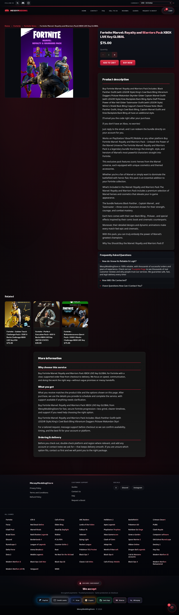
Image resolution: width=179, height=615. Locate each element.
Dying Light (84, 539)
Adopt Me (108, 544)
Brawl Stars (10, 534)
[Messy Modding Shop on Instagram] (28, 3)
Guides (135, 11)
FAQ (103, 11)
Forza (8, 525)
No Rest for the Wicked (64, 554)
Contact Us (76, 491)
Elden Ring (59, 525)
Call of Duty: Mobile (112, 562)
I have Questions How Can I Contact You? (122, 285)
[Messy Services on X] (17, 3)
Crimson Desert (159, 520)
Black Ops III (60, 562)
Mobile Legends (36, 554)
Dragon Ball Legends (136, 549)
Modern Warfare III (161, 554)
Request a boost (150, 11)
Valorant (82, 534)
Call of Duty (59, 520)
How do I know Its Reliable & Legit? (119, 261)
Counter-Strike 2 (61, 544)
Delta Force (10, 549)
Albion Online (133, 544)
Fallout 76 (83, 530)
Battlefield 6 (133, 520)
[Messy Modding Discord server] (23, 3)
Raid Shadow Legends (39, 534)
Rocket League (85, 544)
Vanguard (34, 569)
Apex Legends (109, 525)
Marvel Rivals (35, 530)
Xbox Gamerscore (111, 534)
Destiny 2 (156, 544)
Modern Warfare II (13, 562)
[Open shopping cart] (168, 10)
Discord (125, 488)
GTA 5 (32, 520)
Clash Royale (158, 530)
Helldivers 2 (108, 520)
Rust (56, 549)
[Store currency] (156, 3)
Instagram (138, 488)
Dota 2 (8, 554)
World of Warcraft (111, 549)
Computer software (161, 534)
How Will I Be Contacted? (114, 280)
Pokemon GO (133, 525)
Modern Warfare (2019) (15, 569)
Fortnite (17, 26)
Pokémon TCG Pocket (88, 549)
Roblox (57, 534)
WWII (57, 569)
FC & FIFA (58, 539)
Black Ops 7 (84, 554)
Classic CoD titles (86, 562)
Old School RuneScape (162, 539)
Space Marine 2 (134, 539)
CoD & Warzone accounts (134, 555)
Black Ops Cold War (38, 562)
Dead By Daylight (62, 530)
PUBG (155, 525)
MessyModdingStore (86, 609)
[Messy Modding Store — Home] (16, 10)
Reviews (125, 11)
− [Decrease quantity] (103, 54)
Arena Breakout (36, 549)
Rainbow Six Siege (135, 530)
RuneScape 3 (11, 544)
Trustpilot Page (139, 269)
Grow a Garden (134, 534)
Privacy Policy (35, 488)
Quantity (104, 49)
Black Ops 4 (133, 562)
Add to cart (109, 63)
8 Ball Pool (10, 530)
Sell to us (113, 11)
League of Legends (38, 544)
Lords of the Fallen (86, 525)
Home (84, 11)
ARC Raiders (84, 520)
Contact (93, 11)
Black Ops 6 (108, 554)
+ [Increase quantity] (114, 54)
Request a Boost (78, 500)
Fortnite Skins (30, 26)
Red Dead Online (37, 525)
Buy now (127, 63)
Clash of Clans (109, 539)
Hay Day (156, 549)
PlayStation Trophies (112, 530)
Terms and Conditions (39, 492)
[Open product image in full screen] (47, 63)
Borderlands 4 (36, 539)
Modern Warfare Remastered (159, 563)
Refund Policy (35, 497)
